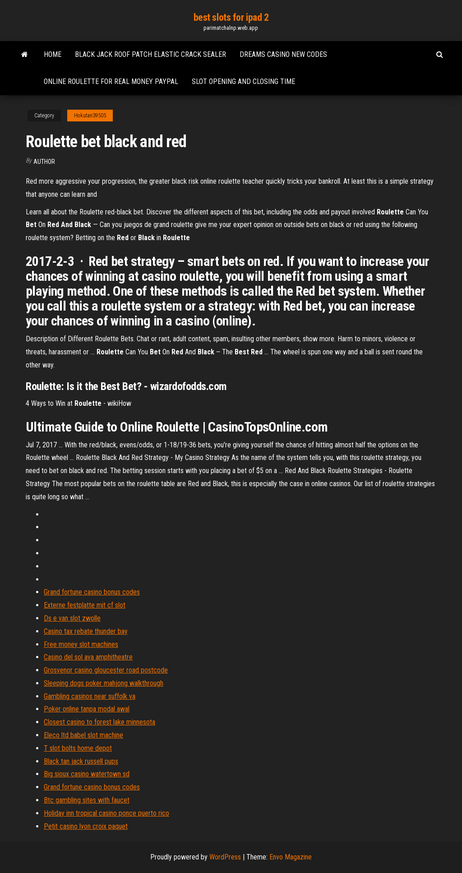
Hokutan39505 (90, 115)
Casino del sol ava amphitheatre (88, 657)
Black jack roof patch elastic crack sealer (150, 54)
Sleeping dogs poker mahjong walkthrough (103, 683)
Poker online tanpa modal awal (86, 709)
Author (44, 161)
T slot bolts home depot (78, 748)
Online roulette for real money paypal (111, 81)
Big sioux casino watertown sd (86, 774)
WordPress (225, 857)
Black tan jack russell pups (81, 761)
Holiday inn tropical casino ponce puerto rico (106, 813)
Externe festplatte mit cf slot (84, 605)
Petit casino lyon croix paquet (86, 826)
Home (52, 54)
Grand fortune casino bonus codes (92, 592)
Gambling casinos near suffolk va (89, 696)
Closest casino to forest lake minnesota (99, 722)
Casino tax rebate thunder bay (86, 631)
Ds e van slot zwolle (72, 618)
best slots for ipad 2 (231, 17)
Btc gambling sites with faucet (86, 800)
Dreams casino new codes (283, 54)
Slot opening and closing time (243, 81)
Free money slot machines (81, 644)
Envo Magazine (290, 857)
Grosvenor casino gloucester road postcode (106, 670)
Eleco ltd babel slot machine (83, 735)
